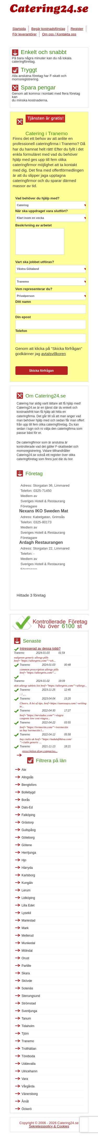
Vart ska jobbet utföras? (34, 262)
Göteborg (28, 837)
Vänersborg (30, 1094)
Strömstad (29, 1003)
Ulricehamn (30, 1071)
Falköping (28, 815)
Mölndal (27, 950)
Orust (25, 958)
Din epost (23, 317)
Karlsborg (28, 875)
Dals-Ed (27, 807)
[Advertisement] (57, 581)
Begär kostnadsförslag (48, 29)
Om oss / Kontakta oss (59, 34)
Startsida (19, 29)
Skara (26, 973)
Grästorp (28, 822)
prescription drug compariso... (39, 751)
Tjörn (25, 1033)
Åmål (25, 1101)
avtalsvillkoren (53, 353)
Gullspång (29, 830)
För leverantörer (25, 34)
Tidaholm (28, 1026)
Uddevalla (29, 1064)
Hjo (24, 860)
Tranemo (28, 1041)
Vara (25, 1079)
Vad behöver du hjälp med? (37, 198)
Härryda (27, 868)
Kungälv (27, 883)
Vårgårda (28, 1086)
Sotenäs (27, 988)
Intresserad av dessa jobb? (40, 648)
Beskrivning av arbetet (33, 225)
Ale (24, 770)
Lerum (26, 890)
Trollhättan (29, 1048)
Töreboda (28, 1056)
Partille (26, 966)
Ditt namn (23, 302)
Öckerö (27, 1109)
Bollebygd (29, 792)
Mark (25, 928)
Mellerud (28, 935)
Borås (26, 800)
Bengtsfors (29, 785)
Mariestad (29, 920)
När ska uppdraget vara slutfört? (41, 211)
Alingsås (27, 777)
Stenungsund (31, 996)
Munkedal (28, 943)
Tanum (26, 1018)
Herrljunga (29, 852)
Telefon (21, 331)
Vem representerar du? (34, 289)
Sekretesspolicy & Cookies (49, 1126)
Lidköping (28, 898)
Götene (27, 845)
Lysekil (26, 913)
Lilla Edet (28, 905)
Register (77, 29)
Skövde (27, 981)
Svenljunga (29, 1011)
